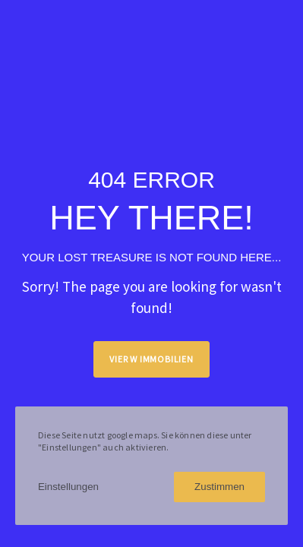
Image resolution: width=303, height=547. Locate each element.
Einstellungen (68, 486)
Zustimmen (219, 486)
